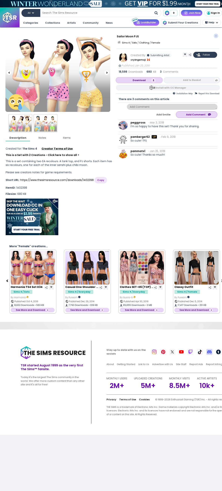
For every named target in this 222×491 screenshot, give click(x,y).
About (110, 364)
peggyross (138, 122)
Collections (52, 23)
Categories (30, 23)
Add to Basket (192, 80)
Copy (100, 180)
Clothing (144, 42)
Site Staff (181, 364)
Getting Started (126, 364)
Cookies (144, 399)
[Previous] (9, 72)
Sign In (213, 13)
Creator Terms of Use (57, 149)
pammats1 (138, 151)
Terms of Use (127, 399)
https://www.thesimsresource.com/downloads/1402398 (57, 180)
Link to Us (143, 364)
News (109, 23)
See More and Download (30, 310)
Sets (134, 42)
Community (91, 23)
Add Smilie (163, 114)
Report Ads (196, 364)
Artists (71, 23)
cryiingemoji (138, 60)
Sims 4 (126, 42)
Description (17, 138)
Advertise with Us (162, 364)
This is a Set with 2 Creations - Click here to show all (41, 155)
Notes (42, 138)
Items (67, 138)
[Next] (106, 72)
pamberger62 (140, 137)
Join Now (195, 13)
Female (155, 42)
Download (139, 80)
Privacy (111, 399)
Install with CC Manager (171, 87)
